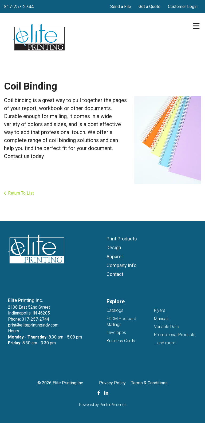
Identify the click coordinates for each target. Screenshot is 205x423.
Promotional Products (174, 334)
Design (114, 247)
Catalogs (115, 310)
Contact (115, 274)
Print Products (122, 238)
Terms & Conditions (149, 382)
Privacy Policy (112, 382)
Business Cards (121, 340)
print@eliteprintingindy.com (33, 325)
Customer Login (183, 6)
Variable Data (166, 326)
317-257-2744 (19, 6)
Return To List (21, 193)
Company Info (121, 265)
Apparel (115, 256)
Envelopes (116, 332)
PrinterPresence (113, 404)
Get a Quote (149, 6)
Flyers (159, 310)
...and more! (165, 342)
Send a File (120, 6)
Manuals (161, 318)
